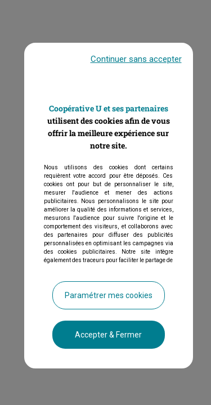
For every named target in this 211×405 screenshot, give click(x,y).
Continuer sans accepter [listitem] (136, 66)
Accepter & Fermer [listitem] (108, 341)
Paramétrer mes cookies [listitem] (108, 302)
